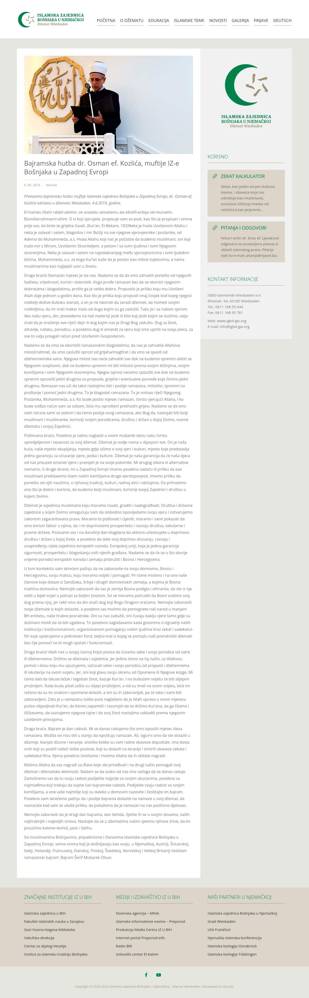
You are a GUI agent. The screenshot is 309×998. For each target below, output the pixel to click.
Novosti (218, 20)
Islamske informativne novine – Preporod (150, 921)
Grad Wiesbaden (222, 921)
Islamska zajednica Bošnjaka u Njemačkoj (242, 913)
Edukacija (158, 20)
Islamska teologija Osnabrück (232, 946)
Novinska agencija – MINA (137, 913)
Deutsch (282, 20)
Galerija (240, 20)
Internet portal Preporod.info (140, 937)
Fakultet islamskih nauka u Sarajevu (54, 921)
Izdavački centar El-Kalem (137, 954)
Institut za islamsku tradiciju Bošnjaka (55, 954)
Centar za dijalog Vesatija (45, 946)
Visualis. (229, 986)
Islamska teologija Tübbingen (232, 954)
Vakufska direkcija (39, 937)
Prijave (261, 20)
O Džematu (132, 20)
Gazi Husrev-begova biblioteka (49, 929)
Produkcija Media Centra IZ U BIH (144, 929)
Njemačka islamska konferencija (235, 937)
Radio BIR (124, 946)
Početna (106, 20)
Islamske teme (189, 20)
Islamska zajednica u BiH (44, 913)
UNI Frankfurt (219, 929)
